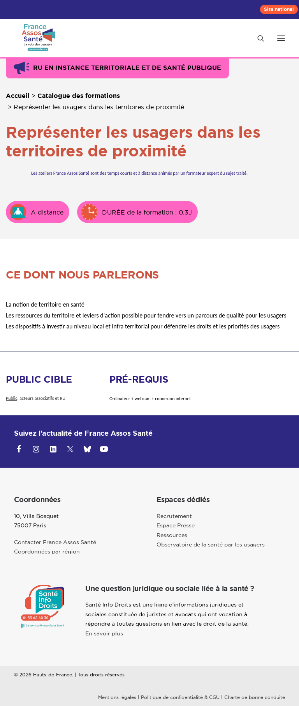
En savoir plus (104, 633)
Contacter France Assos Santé (55, 542)
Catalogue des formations (78, 96)
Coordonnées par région (47, 551)
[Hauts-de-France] (37, 38)
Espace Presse (176, 525)
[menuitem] (279, 9)
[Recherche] (257, 38)
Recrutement (174, 516)
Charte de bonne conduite (254, 697)
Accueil (18, 96)
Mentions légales (117, 697)
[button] (281, 38)
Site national (279, 9)
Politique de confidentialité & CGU (180, 697)
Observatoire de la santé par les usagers (211, 544)
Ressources (172, 535)
